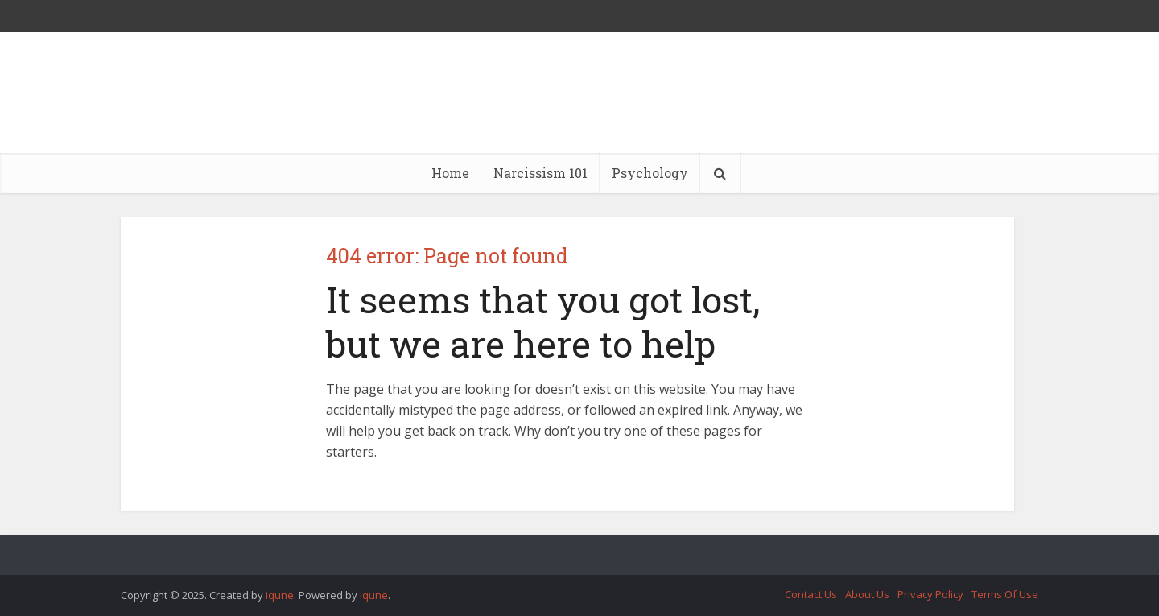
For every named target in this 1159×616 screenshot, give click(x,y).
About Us (867, 594)
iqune (280, 595)
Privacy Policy (930, 594)
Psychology (650, 172)
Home (450, 172)
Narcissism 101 (540, 172)
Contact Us (811, 594)
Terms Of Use (1004, 594)
